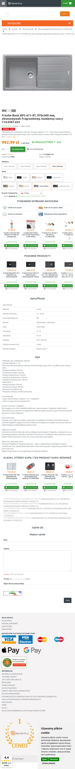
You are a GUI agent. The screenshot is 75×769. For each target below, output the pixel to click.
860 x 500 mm (41, 166)
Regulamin (6, 682)
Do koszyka (11, 245)
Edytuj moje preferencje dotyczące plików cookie (23, 711)
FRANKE (10, 154)
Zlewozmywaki (27, 29)
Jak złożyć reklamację (11, 680)
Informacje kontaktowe (12, 674)
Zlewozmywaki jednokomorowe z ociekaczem (55, 29)
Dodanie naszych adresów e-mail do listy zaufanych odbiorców (29, 697)
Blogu (4, 708)
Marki (4, 705)
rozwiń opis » (11, 137)
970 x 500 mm (57, 166)
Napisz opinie (25, 126)
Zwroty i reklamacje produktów (16, 691)
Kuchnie (15, 29)
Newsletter (7, 629)
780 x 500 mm (25, 166)
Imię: (5, 540)
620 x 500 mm (9, 166)
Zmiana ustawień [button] (48, 763)
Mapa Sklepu (7, 702)
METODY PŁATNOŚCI (9, 688)
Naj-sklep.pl (19, 759)
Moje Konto (7, 621)
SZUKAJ (65, 14)
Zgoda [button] (44, 759)
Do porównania (36, 149)
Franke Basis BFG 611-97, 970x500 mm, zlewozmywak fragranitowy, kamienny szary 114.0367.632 (38, 34)
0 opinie (16, 126)
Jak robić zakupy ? (9, 677)
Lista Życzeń (7, 626)
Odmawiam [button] (54, 759)
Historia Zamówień (10, 623)
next (69, 238)
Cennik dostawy (8, 685)
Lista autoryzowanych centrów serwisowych (21, 699)
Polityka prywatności (11, 694)
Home (4, 29)
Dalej (68, 600)
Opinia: (6, 549)
